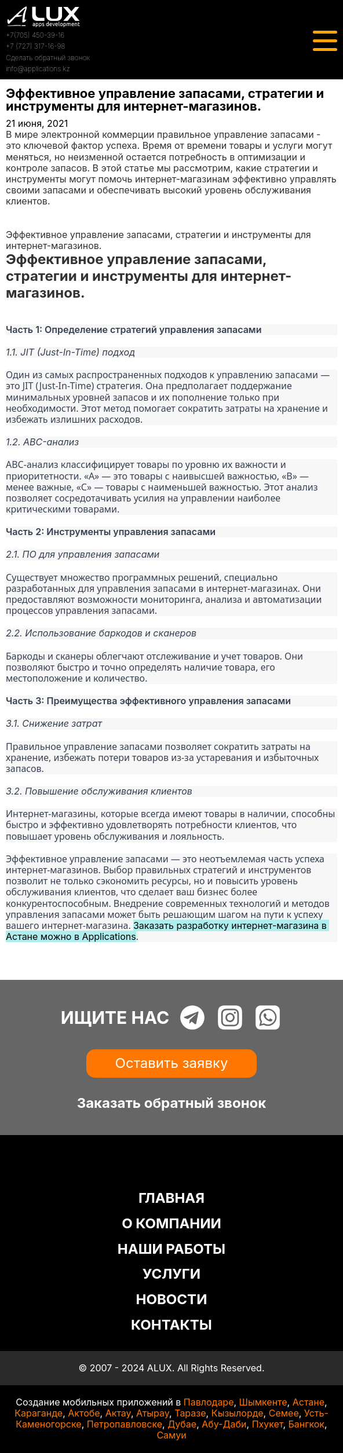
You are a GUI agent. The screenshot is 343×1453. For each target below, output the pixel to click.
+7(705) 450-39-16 (35, 35)
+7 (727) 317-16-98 (35, 46)
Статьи (21, 223)
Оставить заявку (171, 1063)
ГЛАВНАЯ (171, 1198)
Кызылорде (237, 1413)
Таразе (190, 1413)
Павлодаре (209, 1402)
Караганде (38, 1413)
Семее (284, 1413)
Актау (118, 1413)
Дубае (181, 1424)
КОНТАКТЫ (171, 1324)
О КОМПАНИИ (171, 1223)
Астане (308, 1402)
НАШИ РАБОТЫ (171, 1248)
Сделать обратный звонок (48, 57)
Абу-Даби (224, 1424)
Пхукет (267, 1424)
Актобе (84, 1413)
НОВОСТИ (171, 1299)
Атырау (152, 1413)
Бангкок (306, 1424)
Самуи (171, 1435)
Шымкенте (263, 1402)
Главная (24, 212)
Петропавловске (124, 1424)
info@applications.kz (38, 68)
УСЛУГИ (171, 1273)
